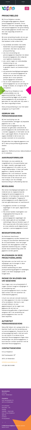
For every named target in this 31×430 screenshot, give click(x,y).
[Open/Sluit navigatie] (27, 8)
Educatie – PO (6, 407)
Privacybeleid (6, 418)
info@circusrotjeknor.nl (9, 362)
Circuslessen (5, 405)
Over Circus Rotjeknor (8, 413)
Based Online (5, 427)
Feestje (4, 409)
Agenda (4, 415)
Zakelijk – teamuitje (8, 411)
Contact (4, 416)
